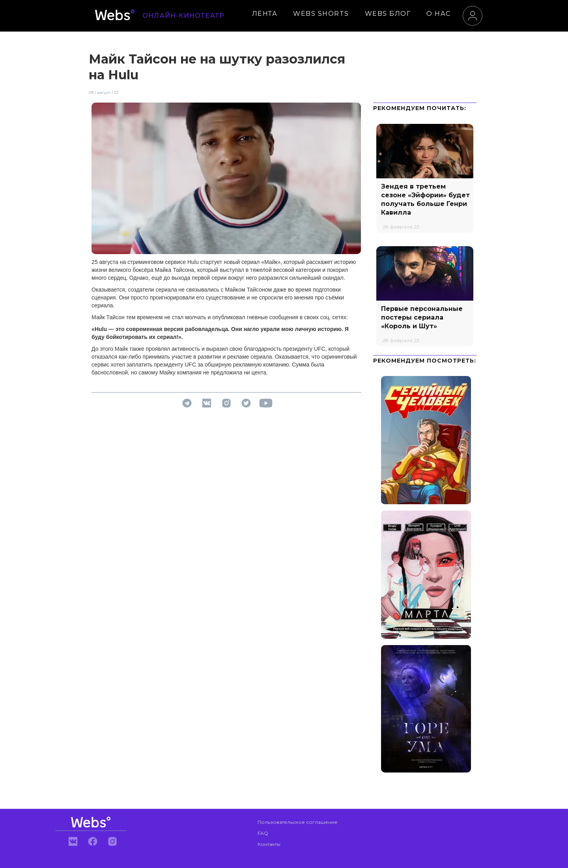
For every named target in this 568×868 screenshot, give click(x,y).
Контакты (269, 844)
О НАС (438, 13)
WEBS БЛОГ (388, 13)
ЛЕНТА (265, 13)
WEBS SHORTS (321, 13)
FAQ (263, 833)
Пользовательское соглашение (298, 822)
